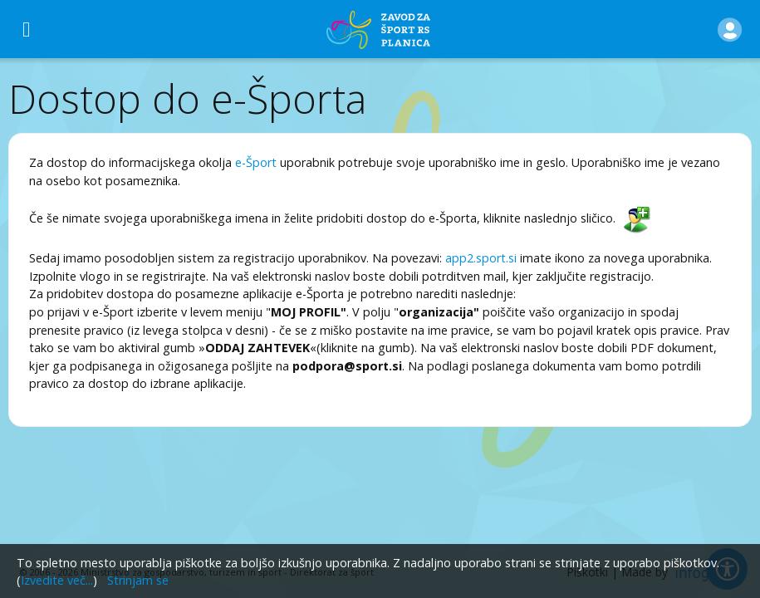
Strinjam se (138, 580)
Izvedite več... (57, 580)
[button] (730, 29)
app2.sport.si (481, 258)
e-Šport (256, 162)
